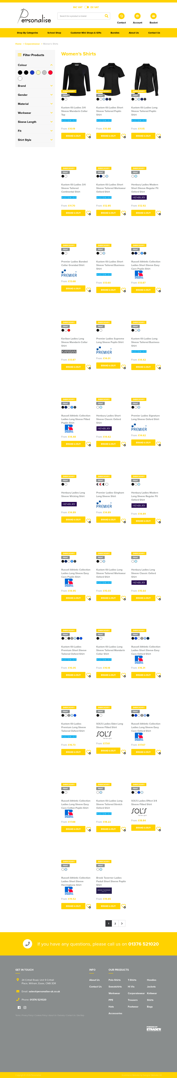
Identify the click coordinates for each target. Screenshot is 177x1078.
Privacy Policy (27, 1015)
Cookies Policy (41, 1015)
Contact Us (95, 986)
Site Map (80, 1015)
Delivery (61, 1015)
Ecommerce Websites (131, 1075)
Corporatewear (32, 43)
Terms (17, 1015)
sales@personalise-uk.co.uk (44, 991)
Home (18, 43)
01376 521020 (143, 943)
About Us (94, 980)
